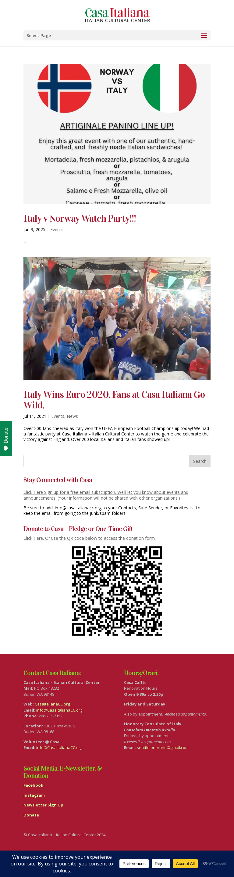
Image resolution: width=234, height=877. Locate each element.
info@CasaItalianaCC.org (59, 710)
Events (56, 229)
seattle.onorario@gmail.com (163, 747)
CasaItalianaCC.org (52, 704)
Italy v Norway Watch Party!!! (79, 218)
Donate (6, 439)
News (72, 416)
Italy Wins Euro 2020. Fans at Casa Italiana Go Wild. (114, 400)
